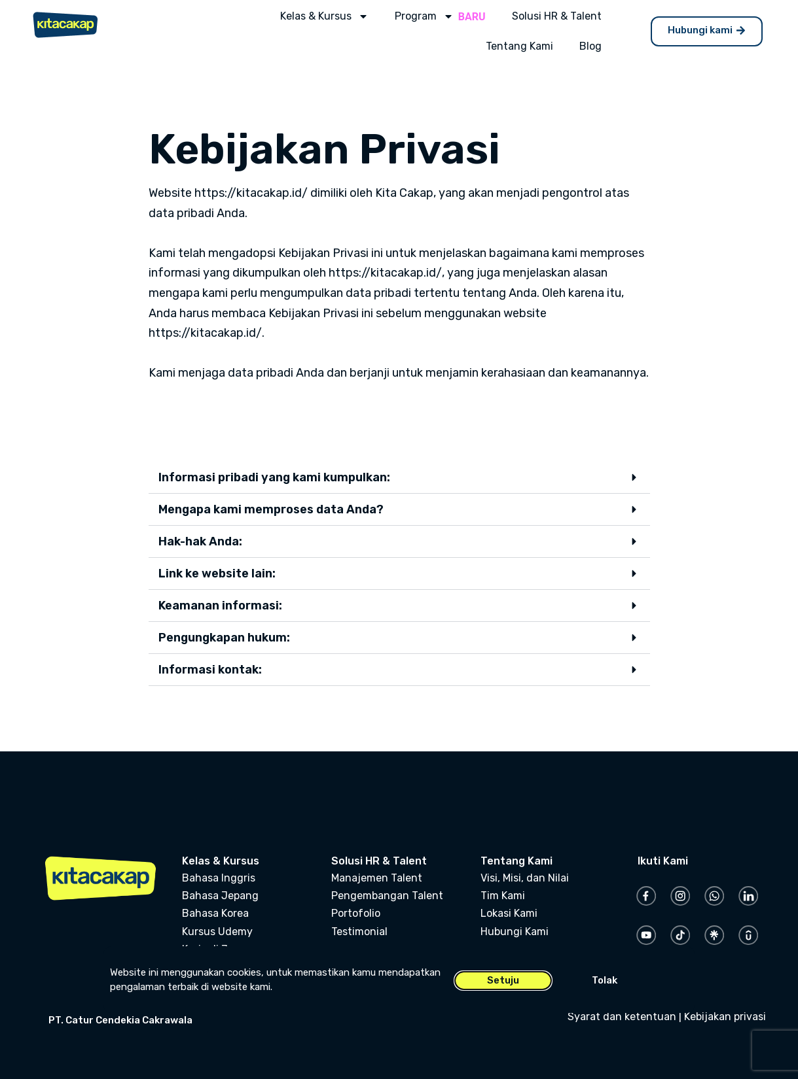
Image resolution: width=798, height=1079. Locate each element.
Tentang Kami (519, 46)
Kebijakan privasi (725, 1016)
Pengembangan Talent (387, 895)
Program (424, 16)
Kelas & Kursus (324, 16)
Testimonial (359, 931)
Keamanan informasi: (220, 605)
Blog (590, 46)
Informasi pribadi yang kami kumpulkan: (274, 477)
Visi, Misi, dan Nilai (525, 878)
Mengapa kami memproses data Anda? (271, 509)
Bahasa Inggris (218, 878)
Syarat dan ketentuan (622, 1016)
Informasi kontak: (210, 669)
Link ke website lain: (217, 573)
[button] (399, 478)
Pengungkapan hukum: (224, 637)
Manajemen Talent (376, 878)
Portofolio (355, 913)
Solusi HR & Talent (557, 16)
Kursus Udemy (217, 931)
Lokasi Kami (509, 913)
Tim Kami (503, 895)
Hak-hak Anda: (200, 541)
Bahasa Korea (215, 913)
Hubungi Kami (515, 931)
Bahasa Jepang (220, 895)
